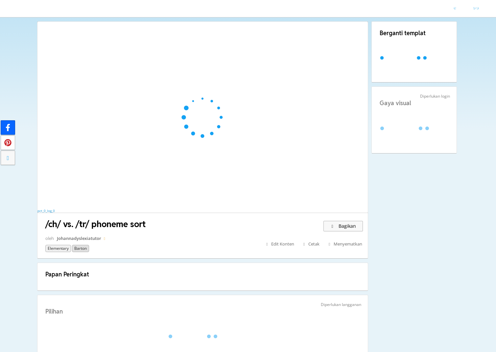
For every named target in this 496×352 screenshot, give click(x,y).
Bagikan (343, 226)
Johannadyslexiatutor (79, 238)
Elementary (58, 248)
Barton (80, 248)
